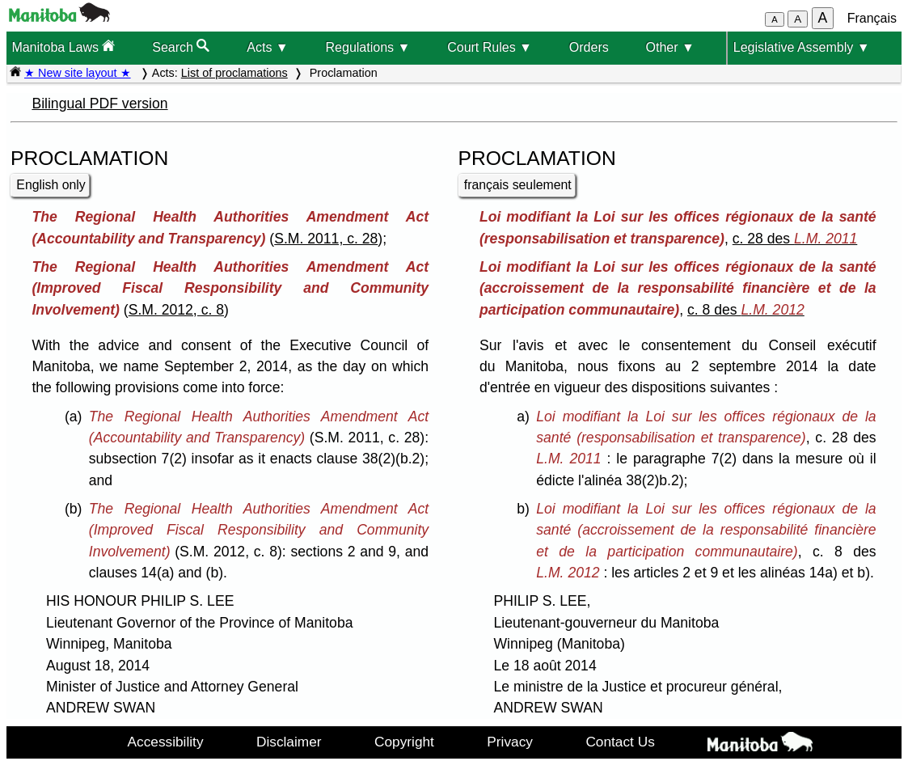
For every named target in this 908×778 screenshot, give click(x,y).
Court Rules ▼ (489, 47)
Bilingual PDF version (99, 103)
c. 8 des (746, 310)
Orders (589, 47)
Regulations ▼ (368, 47)
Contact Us (619, 742)
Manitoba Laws (63, 46)
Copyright (404, 742)
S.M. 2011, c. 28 (326, 238)
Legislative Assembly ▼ (801, 47)
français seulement (518, 185)
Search (180, 46)
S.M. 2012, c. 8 (176, 310)
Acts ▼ (267, 47)
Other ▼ (670, 47)
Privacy (510, 742)
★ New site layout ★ (77, 72)
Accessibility (166, 742)
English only (50, 185)
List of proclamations (234, 72)
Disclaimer (289, 742)
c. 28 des (795, 238)
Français (872, 18)
